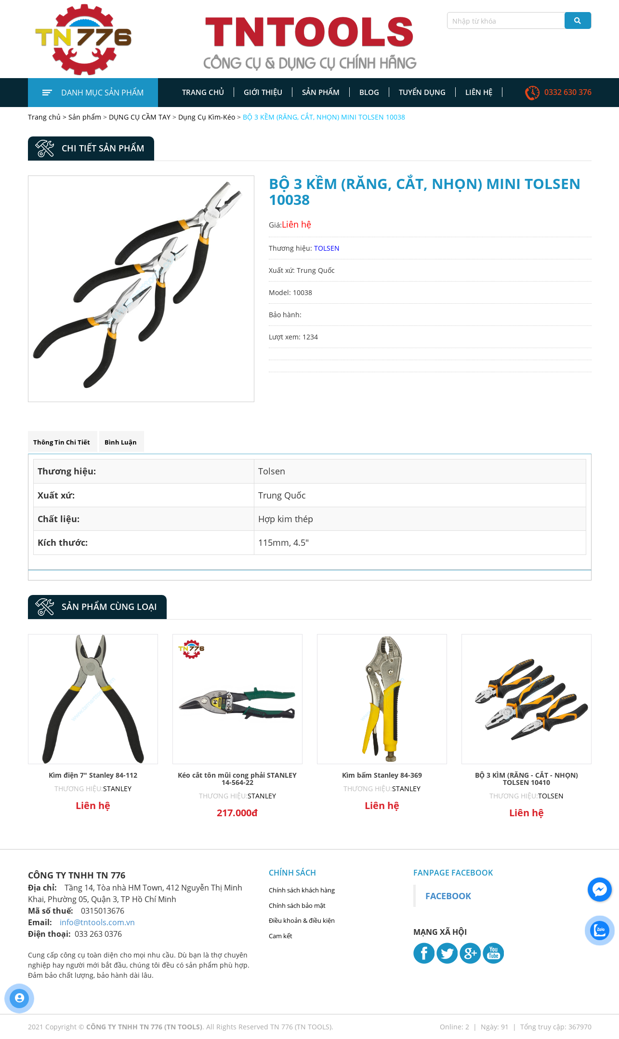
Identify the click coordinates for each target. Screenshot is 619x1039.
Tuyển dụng (422, 92)
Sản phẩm (321, 92)
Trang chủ (203, 92)
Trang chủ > (48, 116)
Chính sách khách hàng (302, 890)
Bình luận (121, 442)
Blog (369, 92)
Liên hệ (478, 92)
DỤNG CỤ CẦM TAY (140, 116)
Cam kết (280, 935)
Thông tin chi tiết (61, 442)
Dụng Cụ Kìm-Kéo (206, 116)
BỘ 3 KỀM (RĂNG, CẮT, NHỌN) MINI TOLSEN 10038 (324, 116)
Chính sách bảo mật (297, 905)
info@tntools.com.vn (97, 922)
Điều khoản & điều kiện (302, 920)
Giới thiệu (263, 92)
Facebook (448, 896)
